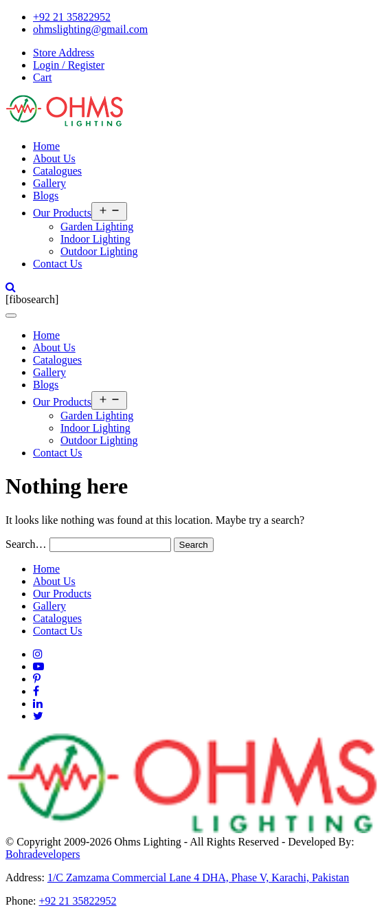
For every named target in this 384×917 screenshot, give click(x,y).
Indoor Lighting (95, 239)
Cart (42, 77)
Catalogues (57, 171)
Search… (26, 544)
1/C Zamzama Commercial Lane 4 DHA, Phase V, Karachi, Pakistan (198, 877)
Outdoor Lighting (98, 251)
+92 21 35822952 (72, 17)
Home (46, 146)
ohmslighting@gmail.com (90, 29)
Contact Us (57, 263)
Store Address (63, 52)
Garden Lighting (96, 226)
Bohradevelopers (42, 854)
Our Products (62, 213)
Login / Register (68, 65)
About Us (54, 158)
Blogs (45, 195)
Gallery (49, 183)
